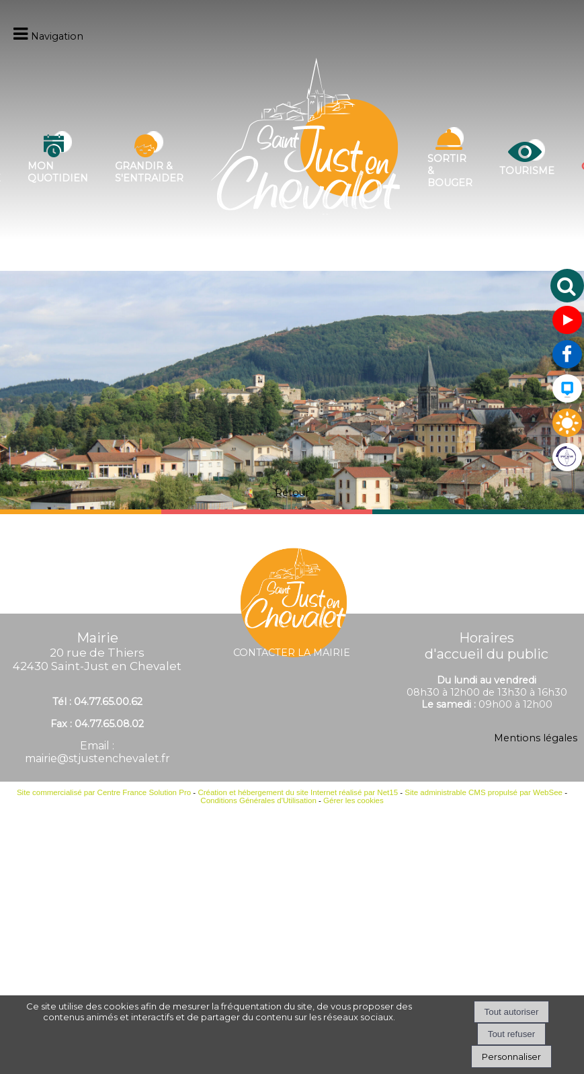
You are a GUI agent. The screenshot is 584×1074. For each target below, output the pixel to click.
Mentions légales (535, 738)
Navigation (57, 36)
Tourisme (526, 171)
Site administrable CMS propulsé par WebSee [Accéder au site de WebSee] (483, 792)
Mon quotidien (58, 172)
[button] (567, 285)
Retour (292, 493)
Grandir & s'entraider (149, 172)
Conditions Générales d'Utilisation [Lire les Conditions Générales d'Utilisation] (258, 800)
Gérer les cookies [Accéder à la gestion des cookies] (353, 800)
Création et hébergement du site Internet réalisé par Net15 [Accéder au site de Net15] (298, 792)
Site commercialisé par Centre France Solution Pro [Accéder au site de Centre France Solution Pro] (104, 792)
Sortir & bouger (449, 171)
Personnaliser (511, 1056)
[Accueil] (305, 157)
